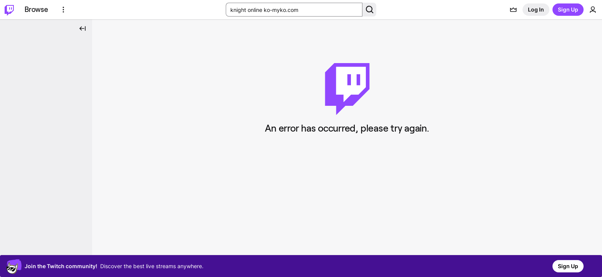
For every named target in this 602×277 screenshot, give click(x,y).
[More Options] (63, 9)
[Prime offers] (513, 9)
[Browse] (36, 9)
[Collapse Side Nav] (82, 28)
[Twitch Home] (9, 9)
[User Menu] (593, 9)
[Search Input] (294, 10)
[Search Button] (369, 10)
